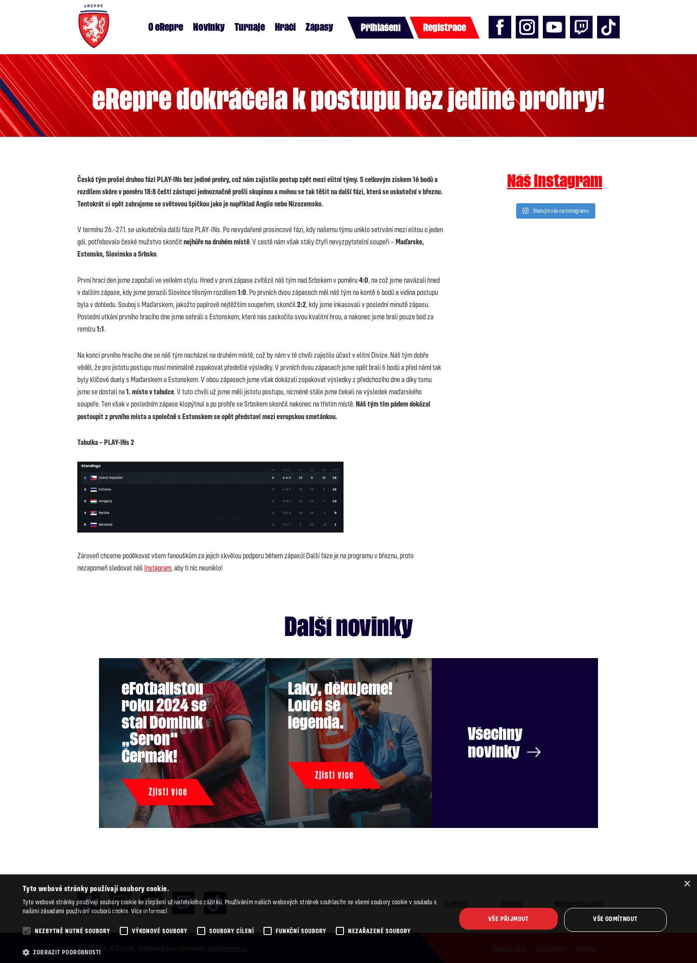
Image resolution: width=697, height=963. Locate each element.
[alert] (348, 918)
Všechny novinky (504, 743)
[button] (233, 952)
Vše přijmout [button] (508, 918)
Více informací (149, 911)
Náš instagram (555, 181)
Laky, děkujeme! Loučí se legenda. (340, 706)
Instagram (157, 567)
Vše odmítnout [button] (615, 918)
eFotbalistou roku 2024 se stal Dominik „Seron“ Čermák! (164, 723)
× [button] (686, 884)
